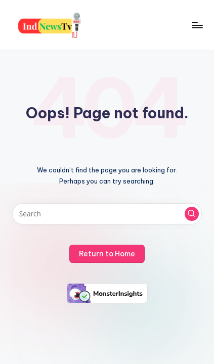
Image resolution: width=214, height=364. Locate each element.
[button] (192, 214)
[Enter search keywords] (107, 213)
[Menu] (197, 25)
